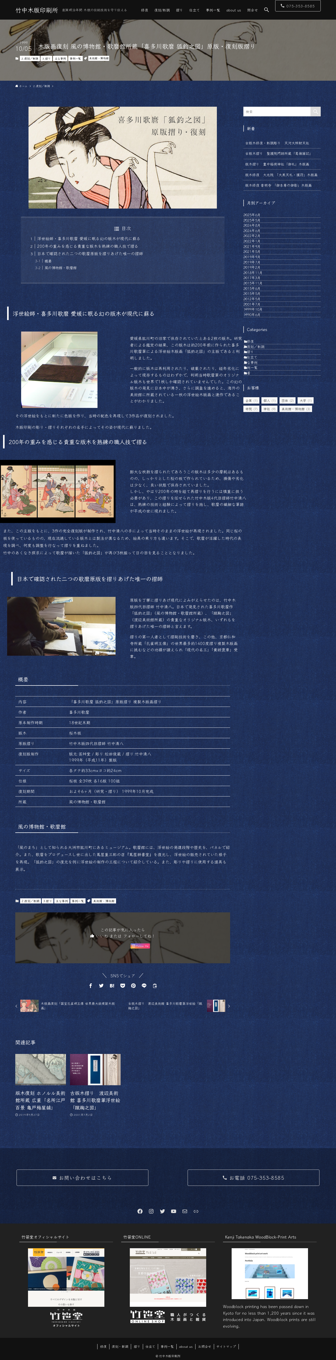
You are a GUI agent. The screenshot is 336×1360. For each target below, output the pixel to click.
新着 (252, 514)
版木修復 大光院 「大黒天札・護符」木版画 (283, 174)
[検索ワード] (282, 111)
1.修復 (254, 450)
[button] (266, 10)
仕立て (150, 1346)
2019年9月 (257, 302)
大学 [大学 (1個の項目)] (306, 544)
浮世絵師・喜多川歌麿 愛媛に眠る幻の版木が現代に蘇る (89, 238)
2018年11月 (258, 333)
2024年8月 (257, 238)
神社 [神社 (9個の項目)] (269, 553)
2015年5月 (257, 376)
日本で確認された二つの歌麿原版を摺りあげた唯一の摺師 (90, 253)
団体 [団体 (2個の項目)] (288, 544)
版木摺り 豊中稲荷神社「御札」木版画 (277, 164)
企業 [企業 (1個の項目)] (251, 544)
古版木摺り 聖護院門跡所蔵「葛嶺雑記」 (279, 153)
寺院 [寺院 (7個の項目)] (251, 553)
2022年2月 (257, 259)
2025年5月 (257, 227)
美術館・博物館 (99, 58)
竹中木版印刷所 (36, 10)
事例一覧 (75, 58)
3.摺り (46, 58)
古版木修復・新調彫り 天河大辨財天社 (277, 142)
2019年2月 (257, 323)
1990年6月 (257, 418)
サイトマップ (226, 1346)
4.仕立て (256, 482)
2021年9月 (257, 280)
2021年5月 (257, 291)
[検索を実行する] (316, 111)
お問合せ (204, 1346)
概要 (48, 261)
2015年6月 (257, 365)
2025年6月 (257, 217)
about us (186, 1346)
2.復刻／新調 (29, 58)
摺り (137, 1346)
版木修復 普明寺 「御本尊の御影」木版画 (278, 185)
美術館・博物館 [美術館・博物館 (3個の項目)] (296, 553)
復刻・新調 (120, 1346)
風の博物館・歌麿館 (61, 267)
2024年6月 (257, 249)
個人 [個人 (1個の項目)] (269, 544)
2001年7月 (257, 397)
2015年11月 (258, 355)
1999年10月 (258, 407)
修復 (103, 1346)
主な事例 (60, 58)
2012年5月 (257, 386)
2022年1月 (257, 270)
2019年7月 (257, 312)
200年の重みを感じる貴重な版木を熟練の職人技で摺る (87, 246)
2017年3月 (257, 344)
